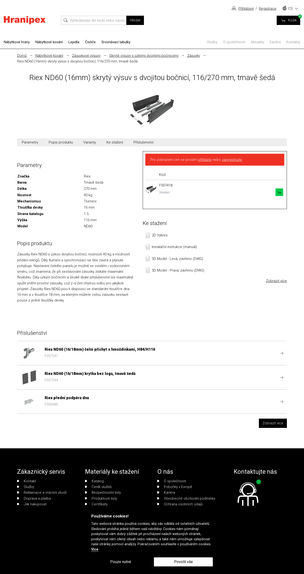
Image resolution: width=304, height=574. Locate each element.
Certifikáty (96, 504)
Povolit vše (183, 562)
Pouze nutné (120, 562)
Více (94, 549)
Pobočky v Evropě (174, 487)
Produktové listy (101, 498)
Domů (22, 55)
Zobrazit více (276, 281)
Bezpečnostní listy (103, 492)
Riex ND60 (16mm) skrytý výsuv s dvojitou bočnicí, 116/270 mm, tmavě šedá (77, 61)
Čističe (90, 42)
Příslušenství (143, 142)
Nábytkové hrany (17, 42)
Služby (212, 42)
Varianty (89, 142)
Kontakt (26, 481)
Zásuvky (193, 55)
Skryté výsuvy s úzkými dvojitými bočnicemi (143, 55)
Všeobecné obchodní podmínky (186, 498)
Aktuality (257, 42)
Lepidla (73, 42)
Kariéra (275, 42)
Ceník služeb (98, 487)
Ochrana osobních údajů (180, 504)
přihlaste (205, 160)
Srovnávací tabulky (115, 42)
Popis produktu (61, 142)
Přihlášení (246, 8)
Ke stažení (114, 142)
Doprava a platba (34, 498)
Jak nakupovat (32, 504)
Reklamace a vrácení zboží (41, 492)
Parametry (30, 142)
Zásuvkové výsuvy (86, 55)
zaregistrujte (232, 160)
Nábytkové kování (49, 42)
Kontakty (293, 42)
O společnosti (234, 42)
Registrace (267, 8)
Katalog (94, 481)
